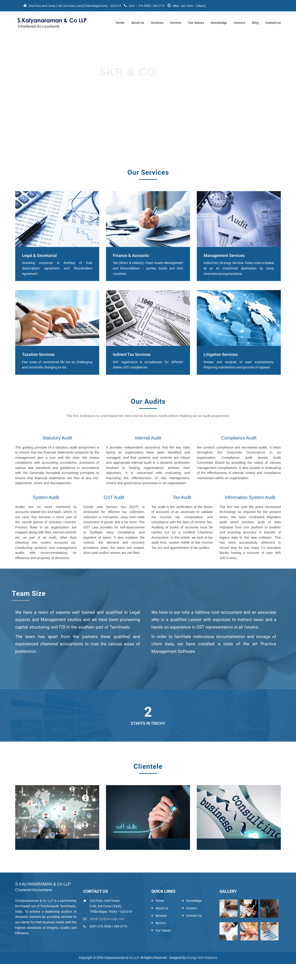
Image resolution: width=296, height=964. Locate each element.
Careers (239, 23)
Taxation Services (38, 354)
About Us (137, 23)
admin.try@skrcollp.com (107, 919)
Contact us (273, 23)
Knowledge (219, 23)
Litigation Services (221, 354)
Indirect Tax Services (131, 354)
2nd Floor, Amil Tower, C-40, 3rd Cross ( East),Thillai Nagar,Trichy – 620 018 (72, 5)
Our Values (196, 23)
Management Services (224, 255)
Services (157, 23)
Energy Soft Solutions (202, 957)
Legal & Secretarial (39, 255)
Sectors (175, 23)
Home (120, 23)
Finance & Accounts (131, 255)
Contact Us (194, 915)
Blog (255, 23)
